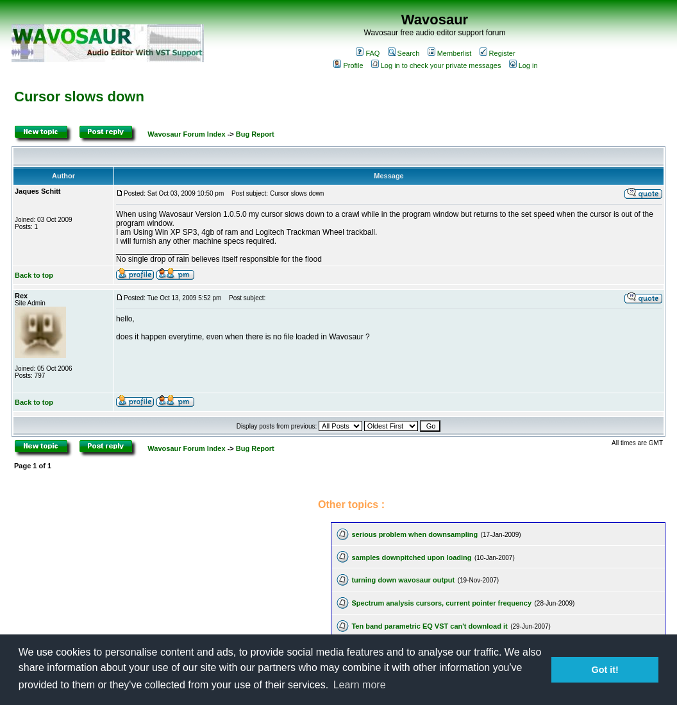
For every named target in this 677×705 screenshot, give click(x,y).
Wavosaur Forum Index (186, 134)
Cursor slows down (79, 97)
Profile (348, 65)
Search (404, 53)
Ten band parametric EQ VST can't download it (429, 626)
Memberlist (450, 53)
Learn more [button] (359, 684)
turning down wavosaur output (403, 580)
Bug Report (255, 134)
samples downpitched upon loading (411, 557)
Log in (523, 65)
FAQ (368, 53)
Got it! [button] (605, 670)
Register (497, 53)
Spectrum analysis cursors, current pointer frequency (441, 603)
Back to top (34, 275)
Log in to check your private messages (436, 65)
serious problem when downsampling (414, 534)
